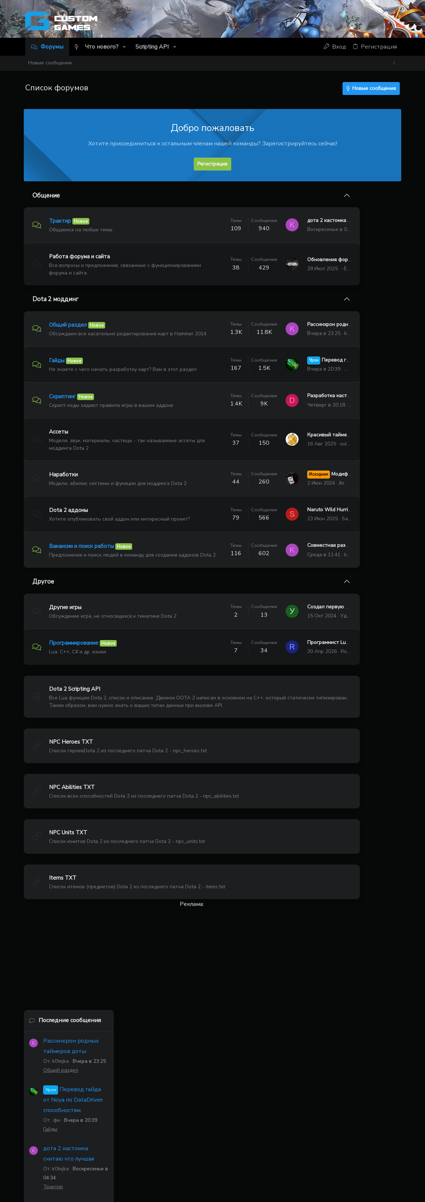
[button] (124, 46)
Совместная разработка (275, 582)
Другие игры (66, 647)
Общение (47, 195)
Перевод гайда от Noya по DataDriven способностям (359, 282)
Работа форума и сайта (80, 256)
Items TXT (64, 924)
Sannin (289, 548)
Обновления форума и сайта (280, 259)
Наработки (64, 494)
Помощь (345, 1161)
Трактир (61, 220)
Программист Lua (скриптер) (280, 689)
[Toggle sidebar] (395, 63)
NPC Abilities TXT (73, 834)
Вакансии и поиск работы (82, 579)
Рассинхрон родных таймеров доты (288, 327)
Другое (44, 622)
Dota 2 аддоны (69, 536)
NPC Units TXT (69, 879)
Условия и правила (228, 1161)
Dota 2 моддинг (57, 299)
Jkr (281, 506)
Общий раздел (69, 324)
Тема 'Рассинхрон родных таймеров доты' (354, 655)
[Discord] (397, 22)
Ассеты (60, 451)
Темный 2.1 (44, 1161)
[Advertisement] (162, 1006)
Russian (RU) (84, 1161)
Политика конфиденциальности (293, 1161)
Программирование (75, 690)
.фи (287, 379)
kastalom (258, 1122)
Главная (368, 1161)
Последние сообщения (355, 203)
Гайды (58, 367)
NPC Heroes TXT (72, 788)
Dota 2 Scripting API (76, 735)
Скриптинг (63, 409)
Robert (287, 698)
